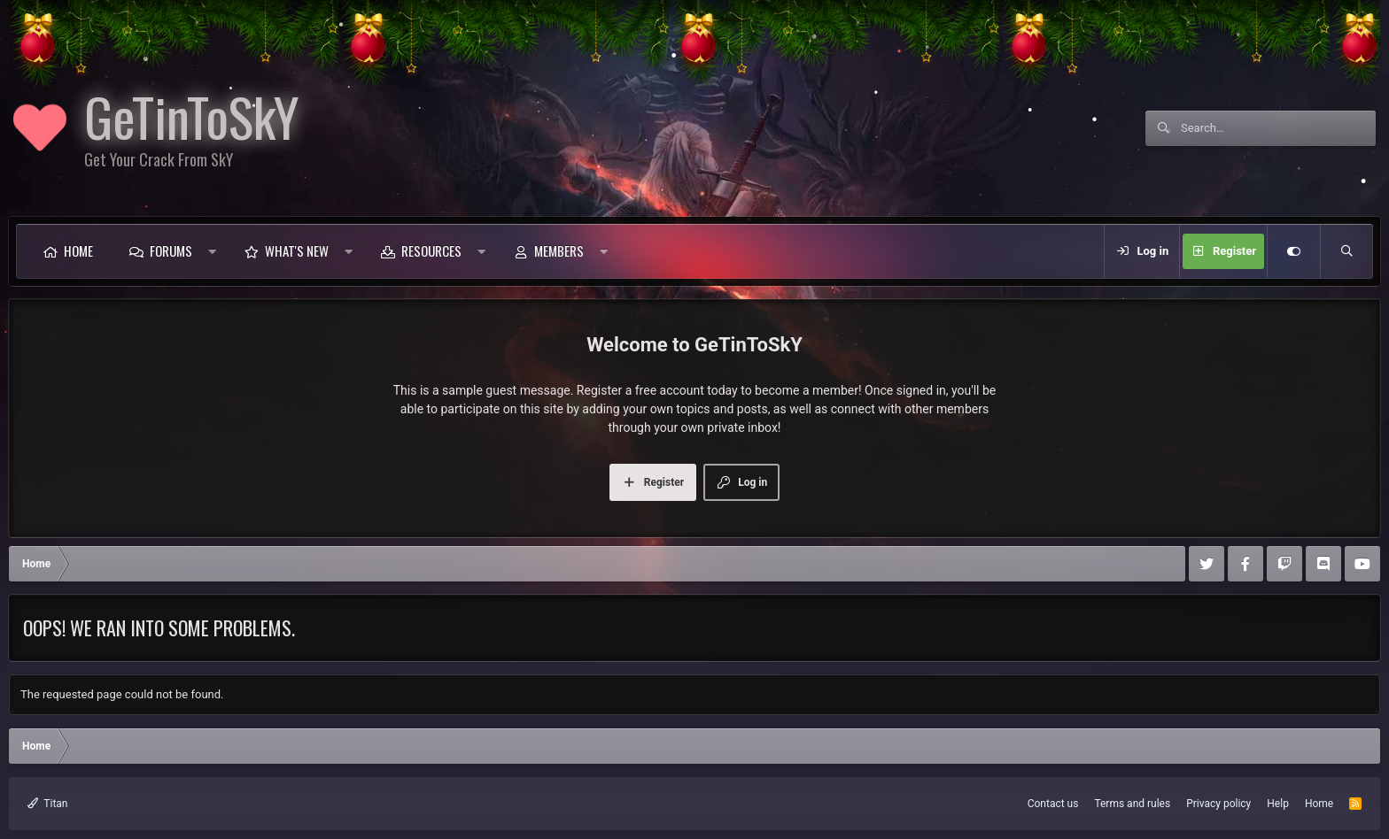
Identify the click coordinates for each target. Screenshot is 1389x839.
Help (1278, 803)
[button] (212, 251)
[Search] (1278, 128)
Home (78, 250)
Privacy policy (1218, 803)
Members (559, 250)
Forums (171, 250)
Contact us (1053, 803)
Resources (431, 250)
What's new (297, 250)
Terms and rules (1132, 803)
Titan (47, 803)
